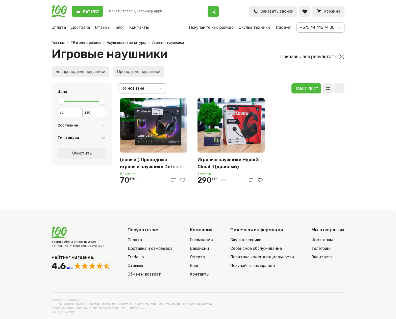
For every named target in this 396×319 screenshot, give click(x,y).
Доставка (80, 27)
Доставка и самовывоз (150, 248)
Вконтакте (322, 257)
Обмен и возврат (144, 274)
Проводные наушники (138, 71)
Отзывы (102, 27)
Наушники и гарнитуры (126, 43)
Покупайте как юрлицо (211, 27)
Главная (58, 43)
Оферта (197, 257)
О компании (201, 239)
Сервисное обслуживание (256, 248)
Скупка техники (254, 27)
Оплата (59, 27)
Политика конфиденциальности (262, 257)
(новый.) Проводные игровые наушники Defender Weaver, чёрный (153, 163)
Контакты (139, 27)
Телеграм (320, 248)
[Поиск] (213, 11)
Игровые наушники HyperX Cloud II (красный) (228, 163)
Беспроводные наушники (80, 71)
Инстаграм (322, 239)
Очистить (82, 153)
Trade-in (283, 27)
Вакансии (199, 248)
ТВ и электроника (86, 43)
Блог (119, 27)
